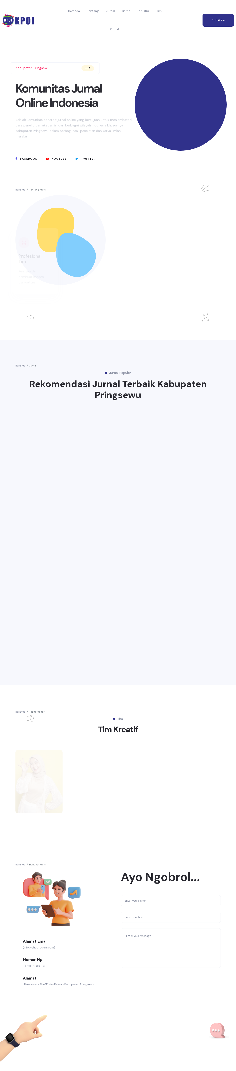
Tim (159, 11)
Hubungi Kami (37, 864)
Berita (126, 11)
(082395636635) (34, 966)
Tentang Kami (37, 189)
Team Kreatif (37, 711)
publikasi (218, 20)
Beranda (74, 11)
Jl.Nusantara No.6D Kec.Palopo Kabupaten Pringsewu (58, 984)
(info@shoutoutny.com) (39, 947)
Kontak (115, 29)
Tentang (93, 11)
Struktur (143, 11)
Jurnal (110, 11)
